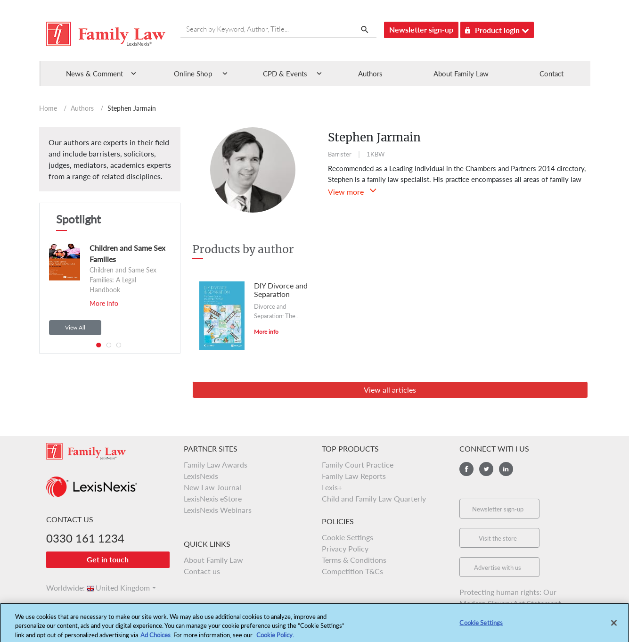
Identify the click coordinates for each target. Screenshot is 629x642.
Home (48, 108)
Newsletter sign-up (421, 29)
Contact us (202, 571)
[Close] (614, 626)
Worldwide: (61, 587)
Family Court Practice (357, 464)
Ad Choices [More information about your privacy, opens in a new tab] (155, 638)
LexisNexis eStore (213, 498)
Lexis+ (332, 487)
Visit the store (498, 538)
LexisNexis (201, 475)
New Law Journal (212, 487)
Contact (551, 73)
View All (75, 327)
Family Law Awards (215, 464)
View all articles (390, 389)
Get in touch (108, 559)
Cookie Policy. (275, 638)
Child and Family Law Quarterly (374, 498)
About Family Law (461, 73)
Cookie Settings (347, 537)
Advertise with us (497, 567)
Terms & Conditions (354, 559)
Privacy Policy (345, 548)
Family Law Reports (354, 475)
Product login (497, 28)
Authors (370, 73)
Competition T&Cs (352, 571)
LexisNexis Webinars (218, 509)
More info (104, 303)
